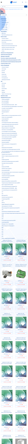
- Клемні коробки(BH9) (5, 99)
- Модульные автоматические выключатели (9, 45)
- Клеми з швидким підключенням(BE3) (8, 238)
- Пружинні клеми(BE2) (5, 142)
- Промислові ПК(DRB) (5, 166)
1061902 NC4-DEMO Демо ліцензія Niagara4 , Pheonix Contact (21, 241)
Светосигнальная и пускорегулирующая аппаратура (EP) (11, 61)
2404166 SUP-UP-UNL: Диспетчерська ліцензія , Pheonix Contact (7, 436)
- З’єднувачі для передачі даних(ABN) (7, 175)
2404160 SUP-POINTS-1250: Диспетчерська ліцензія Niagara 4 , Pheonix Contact (7, 363)
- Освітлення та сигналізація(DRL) (7, 129)
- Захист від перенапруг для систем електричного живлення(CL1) (12, 172)
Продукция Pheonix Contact (14, 9)
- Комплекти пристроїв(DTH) (6, 168)
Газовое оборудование (5, 65)
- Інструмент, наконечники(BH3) (7, 108)
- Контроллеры (4, 20)
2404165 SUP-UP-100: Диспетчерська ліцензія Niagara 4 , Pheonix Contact (21, 412)
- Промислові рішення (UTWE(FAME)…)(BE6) (9, 188)
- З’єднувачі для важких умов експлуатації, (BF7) (9, 124)
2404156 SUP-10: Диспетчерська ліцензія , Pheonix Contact (7, 315)
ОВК (1, 81)
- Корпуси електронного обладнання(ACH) (8, 144)
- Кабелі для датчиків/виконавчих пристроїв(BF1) (10, 161)
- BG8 (2, 227)
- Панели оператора (4, 22)
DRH (22, 9)
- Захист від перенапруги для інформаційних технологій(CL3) (12, 106)
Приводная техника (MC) (5, 56)
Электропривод (3, 31)
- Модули (3, 90)
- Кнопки (2, 51)
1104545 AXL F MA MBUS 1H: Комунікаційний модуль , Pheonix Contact (7, 266)
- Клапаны (3, 72)
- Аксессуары (3, 83)
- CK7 (2, 191)
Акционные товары (4, 95)
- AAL (2, 193)
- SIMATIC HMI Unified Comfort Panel (7, 49)
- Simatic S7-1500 (4, 24)
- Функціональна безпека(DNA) (6, 147)
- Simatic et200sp (4, 29)
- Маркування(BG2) (4, 120)
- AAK (2, 229)
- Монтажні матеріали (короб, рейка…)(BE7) (9, 104)
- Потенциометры (4, 77)
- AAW (2, 200)
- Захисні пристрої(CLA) (5, 110)
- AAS (2, 234)
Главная (2, 9)
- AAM (2, 157)
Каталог (6, 9)
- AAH (2, 145)
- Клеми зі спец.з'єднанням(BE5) (6, 117)
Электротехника (4, 36)
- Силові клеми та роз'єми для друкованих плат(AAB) (10, 149)
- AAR (2, 113)
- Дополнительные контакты (6, 40)
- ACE (2, 236)
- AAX (2, 218)
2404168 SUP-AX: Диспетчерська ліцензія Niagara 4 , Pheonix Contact (21, 436)
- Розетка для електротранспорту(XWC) (8, 220)
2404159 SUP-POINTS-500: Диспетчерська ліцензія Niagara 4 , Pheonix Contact (21, 339)
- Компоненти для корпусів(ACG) (7, 197)
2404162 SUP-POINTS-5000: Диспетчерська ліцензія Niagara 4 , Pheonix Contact (7, 388)
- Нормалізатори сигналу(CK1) (6, 154)
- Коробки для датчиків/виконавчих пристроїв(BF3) (10, 211)
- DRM (2, 215)
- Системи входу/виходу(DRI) (6, 138)
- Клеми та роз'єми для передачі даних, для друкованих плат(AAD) (13, 213)
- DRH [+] (3, 202)
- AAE (2, 231)
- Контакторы (3, 42)
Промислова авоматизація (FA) (6, 54)
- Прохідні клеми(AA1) (5, 111)
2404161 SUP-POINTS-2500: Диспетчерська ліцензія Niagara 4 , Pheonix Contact (21, 363)
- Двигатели (3, 33)
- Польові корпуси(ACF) (5, 177)
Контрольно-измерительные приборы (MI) (8, 58)
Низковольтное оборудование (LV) (7, 52)
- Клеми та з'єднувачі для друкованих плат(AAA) (9, 156)
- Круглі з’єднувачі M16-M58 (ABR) (7, 126)
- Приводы (3, 92)
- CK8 (2, 209)
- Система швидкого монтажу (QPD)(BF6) (8, 131)
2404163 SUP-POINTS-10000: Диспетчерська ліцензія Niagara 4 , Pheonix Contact (21, 388)
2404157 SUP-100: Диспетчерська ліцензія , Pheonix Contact (21, 315)
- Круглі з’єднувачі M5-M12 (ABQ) (7, 184)
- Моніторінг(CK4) (4, 195)
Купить (7, 258)
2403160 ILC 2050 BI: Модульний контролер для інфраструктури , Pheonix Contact (21, 266)
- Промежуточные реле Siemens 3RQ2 (8, 47)
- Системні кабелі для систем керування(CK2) (9, 190)
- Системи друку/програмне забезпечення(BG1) (9, 122)
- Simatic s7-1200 (4, 27)
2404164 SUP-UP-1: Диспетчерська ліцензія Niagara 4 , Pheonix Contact (7, 412)
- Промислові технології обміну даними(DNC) (9, 135)
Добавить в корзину (7, 260)
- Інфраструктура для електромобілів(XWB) (9, 133)
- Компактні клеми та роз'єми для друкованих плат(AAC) (11, 115)
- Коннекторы (3, 74)
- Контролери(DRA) (4, 179)
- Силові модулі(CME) (5, 222)
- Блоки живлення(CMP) (5, 170)
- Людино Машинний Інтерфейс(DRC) (7, 204)
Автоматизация (3, 18)
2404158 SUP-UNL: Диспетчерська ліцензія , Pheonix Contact (7, 339)
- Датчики (3, 70)
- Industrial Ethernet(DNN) (5, 140)
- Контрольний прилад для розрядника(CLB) (9, 186)
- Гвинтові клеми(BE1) (5, 101)
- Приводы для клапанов (5, 79)
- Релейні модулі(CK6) (5, 159)
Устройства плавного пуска (5, 63)
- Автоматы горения (5, 67)
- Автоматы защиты (4, 38)
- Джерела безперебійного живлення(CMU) (9, 181)
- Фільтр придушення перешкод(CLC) (7, 225)
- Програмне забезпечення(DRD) (7, 163)
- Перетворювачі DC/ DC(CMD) (6, 206)
